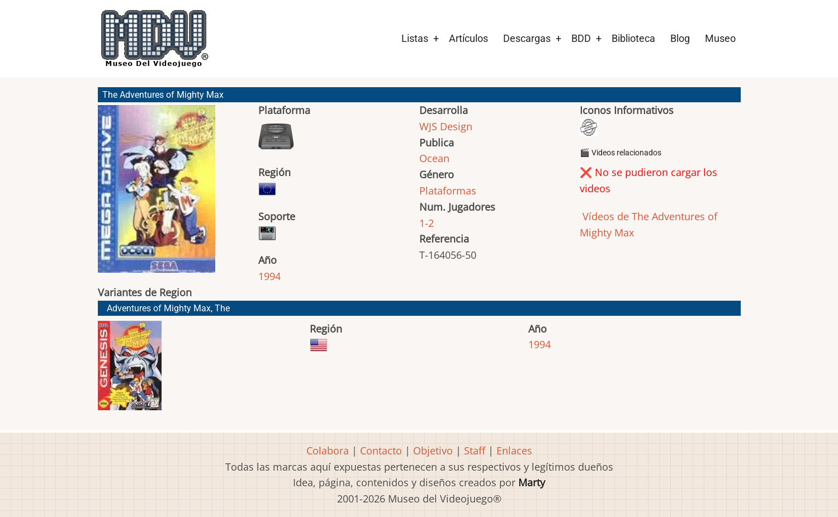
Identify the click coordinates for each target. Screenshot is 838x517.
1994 (269, 276)
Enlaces (514, 450)
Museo (720, 38)
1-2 (426, 223)
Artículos (468, 38)
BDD (581, 38)
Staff (474, 450)
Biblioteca (633, 38)
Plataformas (447, 190)
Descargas (527, 38)
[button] (156, 194)
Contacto (381, 450)
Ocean (434, 158)
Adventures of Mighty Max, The (168, 308)
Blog (680, 38)
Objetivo (433, 450)
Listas (414, 38)
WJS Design (445, 126)
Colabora (327, 450)
